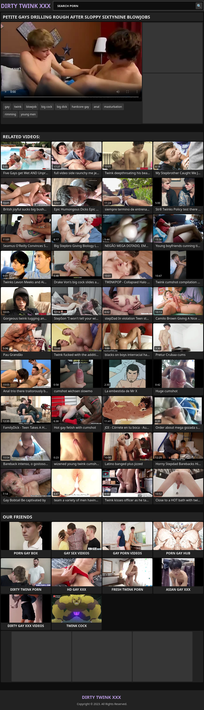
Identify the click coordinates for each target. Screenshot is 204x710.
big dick (62, 107)
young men (28, 114)
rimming (10, 114)
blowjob (31, 107)
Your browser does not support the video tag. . (71, 61)
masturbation (113, 107)
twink (18, 107)
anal (96, 107)
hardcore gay (80, 107)
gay (7, 107)
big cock (46, 107)
